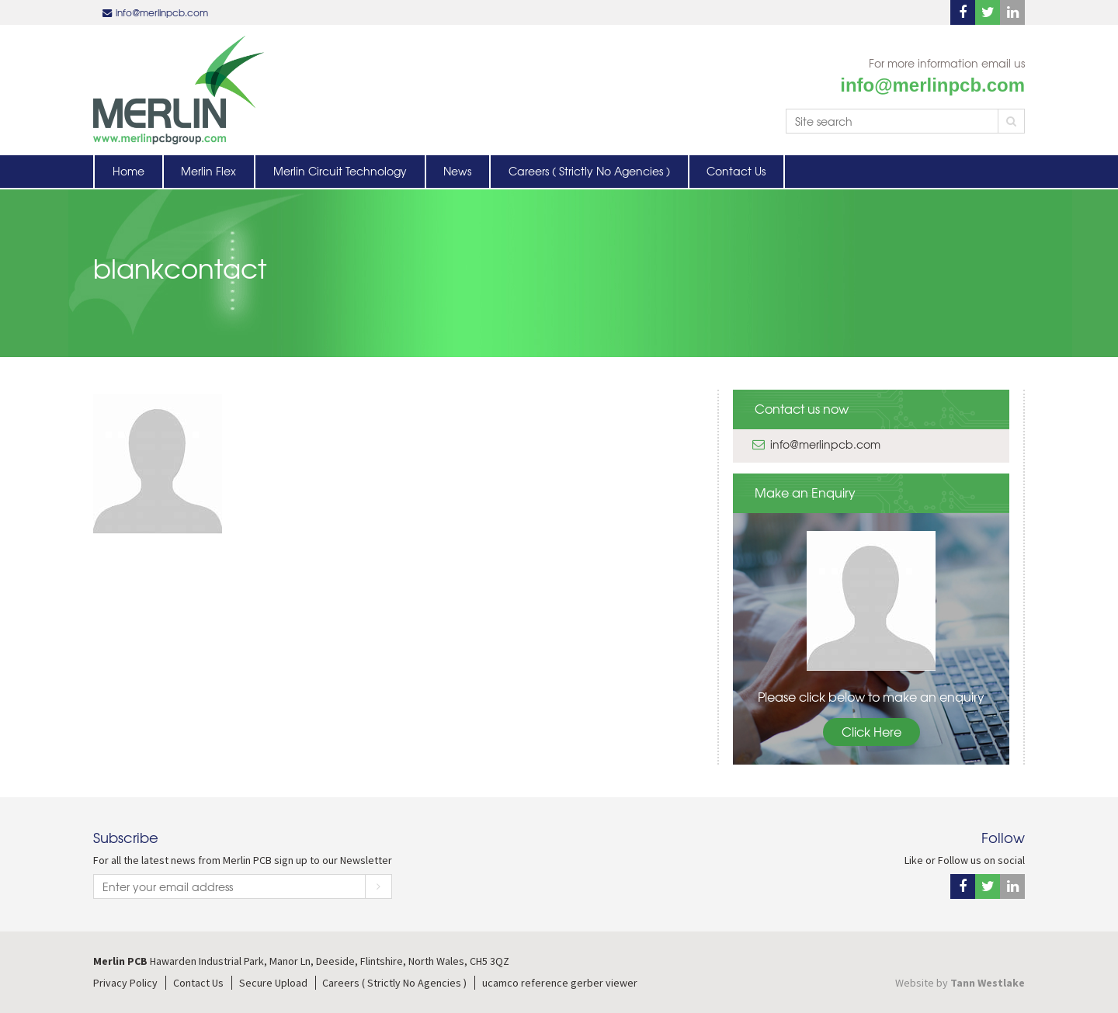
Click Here (871, 731)
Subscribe (378, 887)
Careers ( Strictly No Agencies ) (589, 171)
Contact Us (736, 171)
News (457, 171)
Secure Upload (273, 983)
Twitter (987, 12)
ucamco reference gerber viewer (559, 983)
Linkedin (1012, 12)
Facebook (962, 12)
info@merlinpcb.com (162, 12)
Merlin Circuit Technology (340, 171)
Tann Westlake (987, 983)
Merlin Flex (208, 171)
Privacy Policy (125, 983)
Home (128, 171)
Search (1011, 121)
